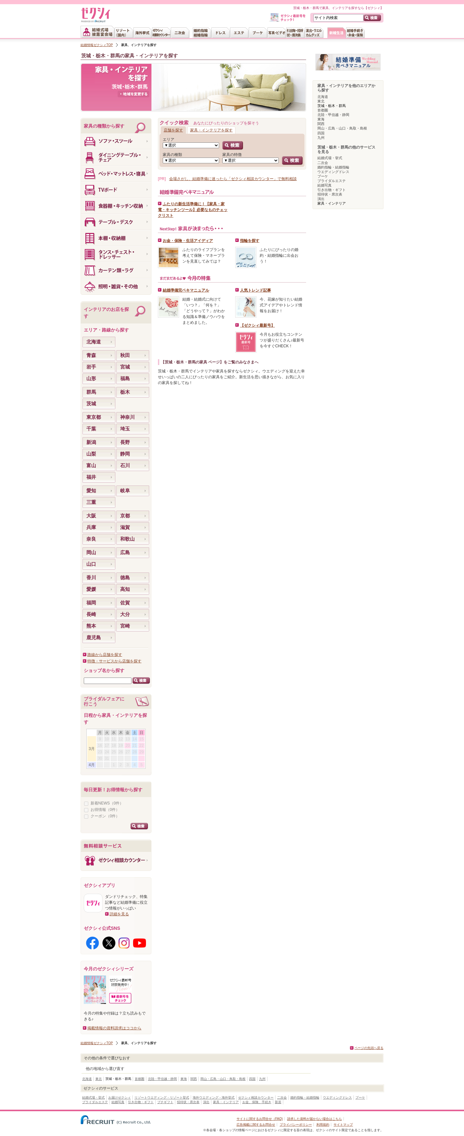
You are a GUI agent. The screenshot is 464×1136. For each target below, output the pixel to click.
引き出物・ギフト (331, 190)
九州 (320, 138)
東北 (320, 101)
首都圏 (322, 110)
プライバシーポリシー (296, 1124)
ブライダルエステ (331, 181)
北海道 (322, 97)
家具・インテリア (226, 1102)
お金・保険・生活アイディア (188, 240)
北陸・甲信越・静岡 (333, 115)
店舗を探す (173, 130)
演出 (320, 199)
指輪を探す (249, 240)
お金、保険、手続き (256, 1102)
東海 (320, 119)
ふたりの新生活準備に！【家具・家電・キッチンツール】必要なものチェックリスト (192, 210)
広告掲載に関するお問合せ (256, 1124)
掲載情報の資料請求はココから (114, 1028)
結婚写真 (324, 185)
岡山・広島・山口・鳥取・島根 (342, 128)
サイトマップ (343, 1124)
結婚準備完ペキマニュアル (186, 290)
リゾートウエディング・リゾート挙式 (161, 1097)
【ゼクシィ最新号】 (257, 325)
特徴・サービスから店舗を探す (114, 661)
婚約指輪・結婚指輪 (333, 167)
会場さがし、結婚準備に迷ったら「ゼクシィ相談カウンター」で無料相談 (233, 179)
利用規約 (322, 1124)
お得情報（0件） (105, 809)
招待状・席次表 (329, 194)
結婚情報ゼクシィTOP (97, 45)
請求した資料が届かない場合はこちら (314, 1119)
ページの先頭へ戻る (368, 1048)
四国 (320, 133)
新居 (278, 1102)
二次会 (322, 163)
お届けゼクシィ (119, 1097)
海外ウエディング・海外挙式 (214, 1097)
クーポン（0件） (105, 816)
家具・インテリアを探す (211, 130)
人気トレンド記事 (255, 290)
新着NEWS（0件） (107, 803)
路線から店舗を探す (104, 654)
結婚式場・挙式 (329, 158)
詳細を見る (119, 914)
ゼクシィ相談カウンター (256, 1097)
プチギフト (165, 1102)
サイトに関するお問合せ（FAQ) (260, 1119)
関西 (320, 124)
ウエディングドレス (333, 172)
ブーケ (322, 176)
